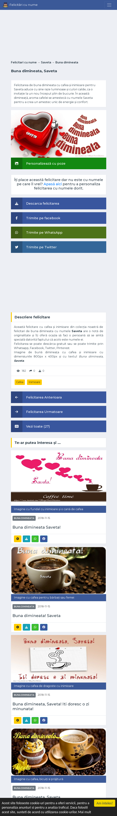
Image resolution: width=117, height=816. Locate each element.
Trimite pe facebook (35, 218)
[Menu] (109, 4)
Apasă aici (53, 184)
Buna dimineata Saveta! (37, 527)
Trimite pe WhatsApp (36, 232)
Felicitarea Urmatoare (37, 412)
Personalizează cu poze (38, 163)
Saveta (46, 62)
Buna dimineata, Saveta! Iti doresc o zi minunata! (51, 706)
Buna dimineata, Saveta (36, 797)
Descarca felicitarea (35, 203)
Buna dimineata (66, 62)
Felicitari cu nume (24, 62)
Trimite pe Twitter (34, 247)
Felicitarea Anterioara (36, 397)
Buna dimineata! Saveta (37, 615)
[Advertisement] (58, 34)
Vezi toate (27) (30, 426)
